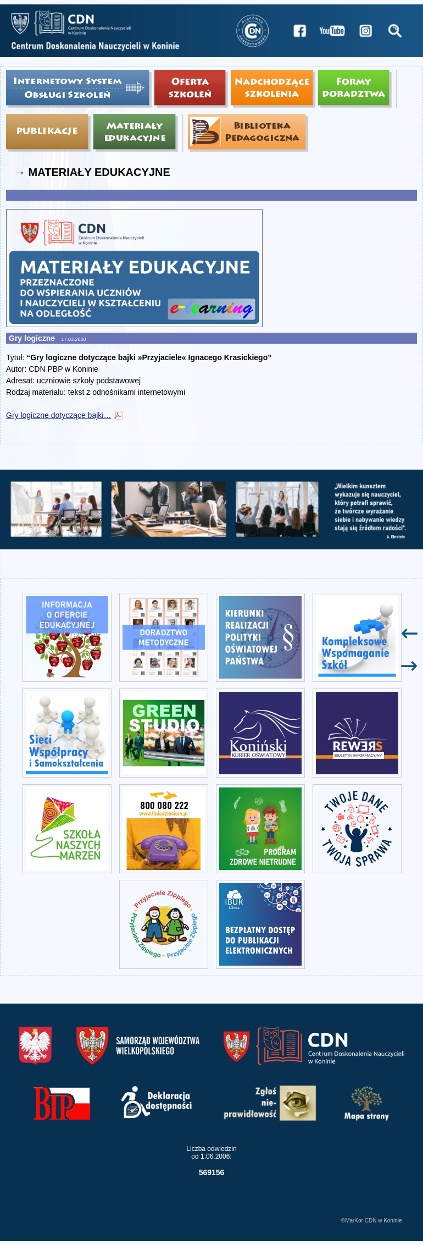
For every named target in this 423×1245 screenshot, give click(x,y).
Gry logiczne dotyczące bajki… (58, 415)
